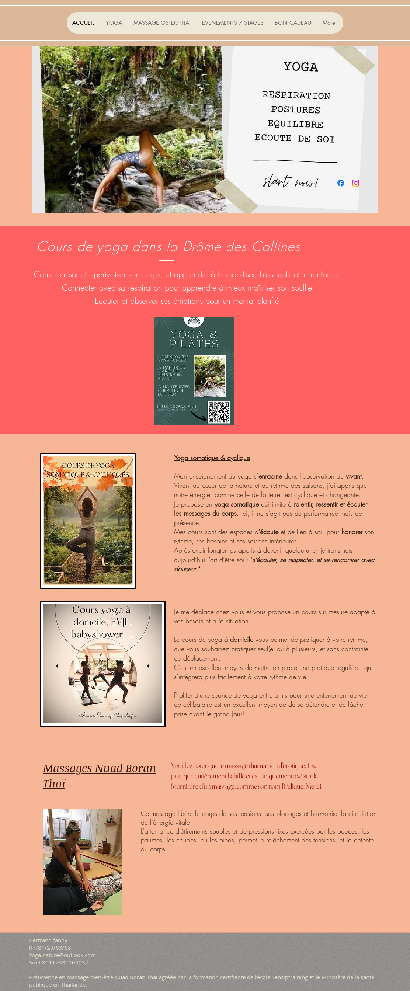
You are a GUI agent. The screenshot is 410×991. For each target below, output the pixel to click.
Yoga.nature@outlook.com (62, 955)
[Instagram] (355, 183)
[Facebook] (340, 183)
